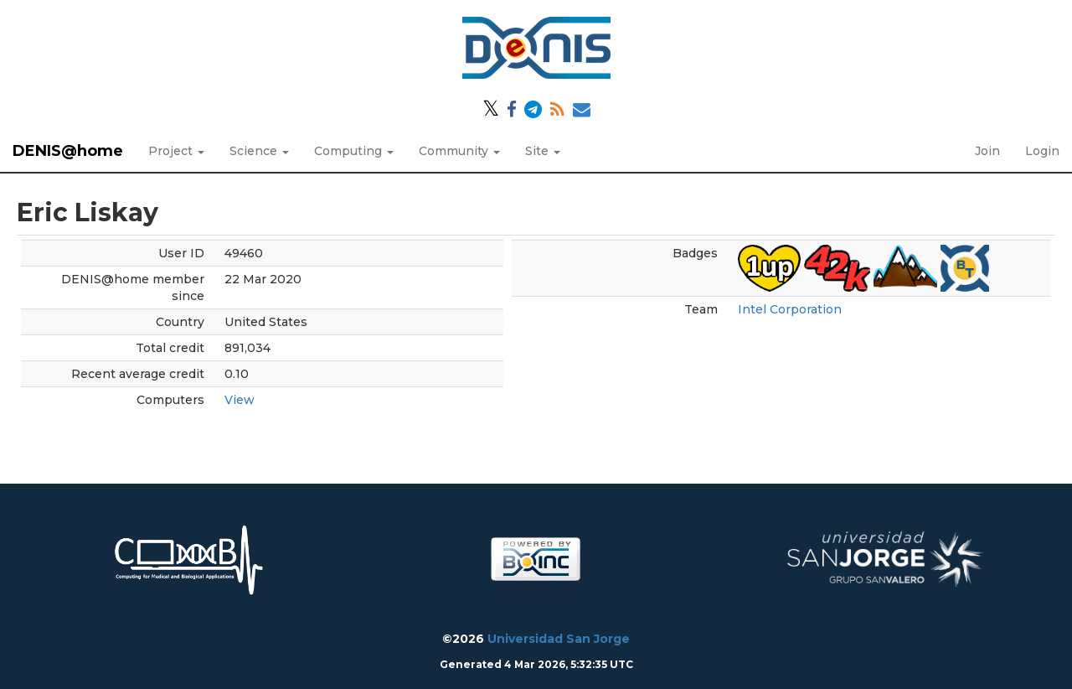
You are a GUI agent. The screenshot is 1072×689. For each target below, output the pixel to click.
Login (1042, 150)
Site (542, 150)
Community (459, 150)
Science (259, 150)
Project (176, 150)
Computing (354, 150)
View (239, 399)
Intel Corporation (790, 309)
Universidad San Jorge (558, 638)
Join (987, 150)
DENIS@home (68, 151)
